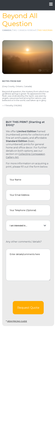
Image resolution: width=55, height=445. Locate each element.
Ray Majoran (45, 30)
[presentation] (28, 291)
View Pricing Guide (17, 321)
